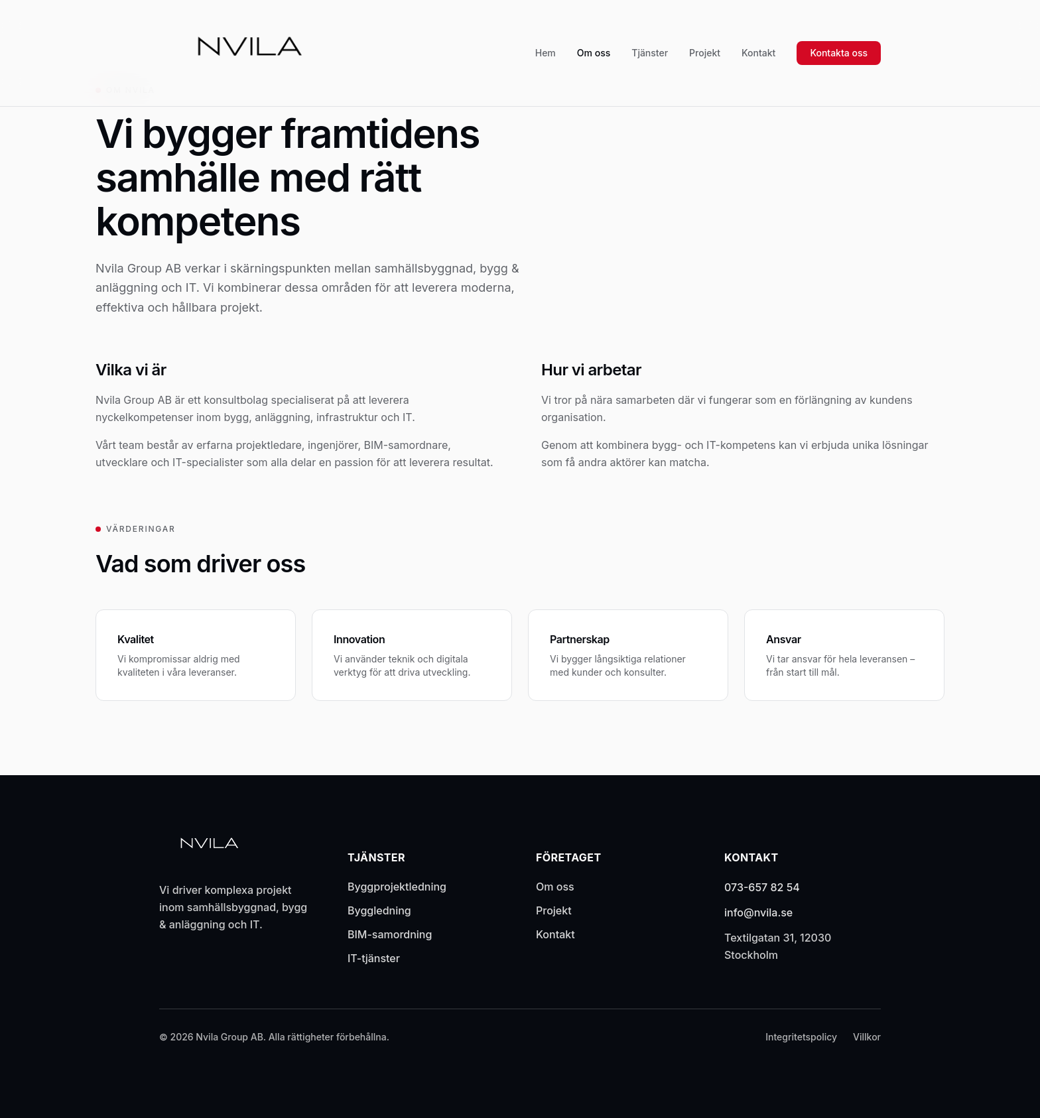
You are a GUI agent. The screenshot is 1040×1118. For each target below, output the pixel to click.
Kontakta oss (839, 52)
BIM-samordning (390, 934)
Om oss (593, 52)
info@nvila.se (758, 912)
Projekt (704, 52)
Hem (545, 52)
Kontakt (758, 52)
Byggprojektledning (397, 886)
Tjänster (649, 52)
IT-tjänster (374, 958)
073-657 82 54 (762, 887)
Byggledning (379, 910)
